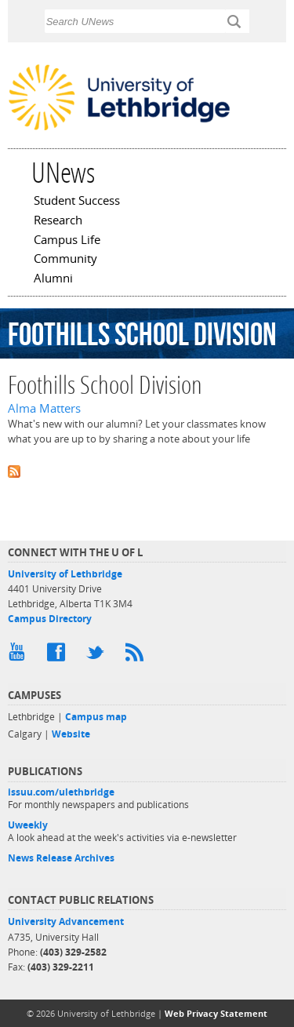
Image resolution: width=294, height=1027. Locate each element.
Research (58, 221)
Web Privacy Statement (216, 1013)
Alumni (53, 279)
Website (71, 734)
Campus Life (67, 241)
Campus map (96, 717)
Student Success (77, 202)
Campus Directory (50, 619)
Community (65, 260)
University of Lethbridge (65, 574)
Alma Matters (44, 408)
